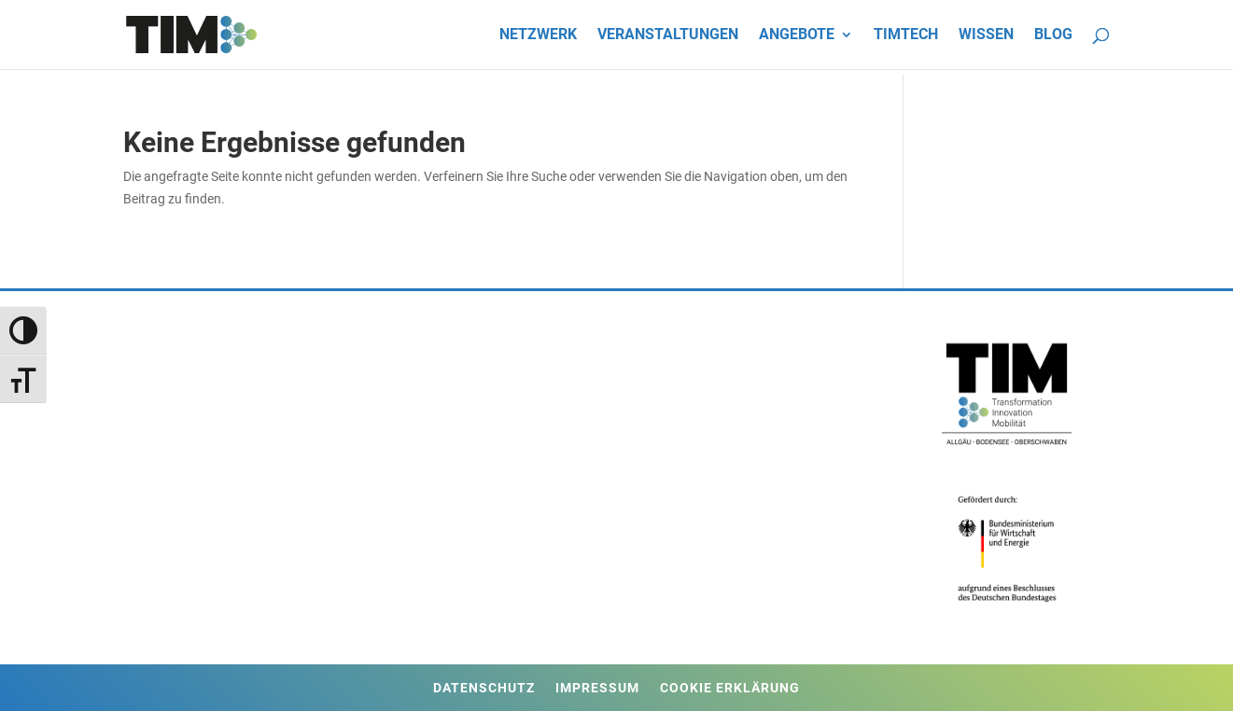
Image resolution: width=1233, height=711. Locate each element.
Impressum (597, 688)
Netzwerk (538, 35)
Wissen (986, 35)
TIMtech (906, 35)
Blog (1053, 35)
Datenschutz (484, 688)
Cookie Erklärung (730, 688)
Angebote (796, 35)
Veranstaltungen (667, 35)
